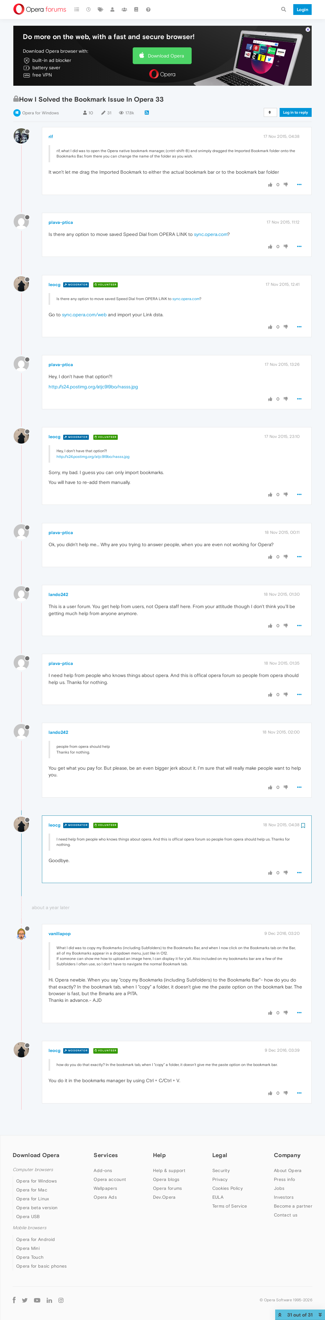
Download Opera (166, 55)
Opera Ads (105, 1197)
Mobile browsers (29, 1227)
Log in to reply (295, 112)
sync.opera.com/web (84, 314)
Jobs (279, 1188)
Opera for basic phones (41, 1266)
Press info (284, 1179)
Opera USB (28, 1216)
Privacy (220, 1179)
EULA (217, 1197)
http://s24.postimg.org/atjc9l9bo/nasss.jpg (93, 386)
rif (51, 136)
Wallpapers (105, 1188)
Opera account (110, 1179)
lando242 (58, 594)
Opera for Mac (31, 1189)
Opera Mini (28, 1248)
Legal (220, 1155)
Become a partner (293, 1206)
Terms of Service (229, 1206)
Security (221, 1170)
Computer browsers (33, 1169)
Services (106, 1155)
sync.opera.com (210, 234)
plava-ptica (61, 222)
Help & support (169, 1170)
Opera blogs (166, 1179)
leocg (54, 284)
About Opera (288, 1170)
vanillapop (60, 933)
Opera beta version (36, 1207)
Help (159, 1155)
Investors (284, 1197)
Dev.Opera (164, 1197)
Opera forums (167, 1188)
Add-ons (103, 1170)
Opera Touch (29, 1257)
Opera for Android (35, 1239)
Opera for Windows (40, 113)
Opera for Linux (32, 1198)
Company (287, 1155)
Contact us (285, 1214)
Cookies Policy (227, 1188)
